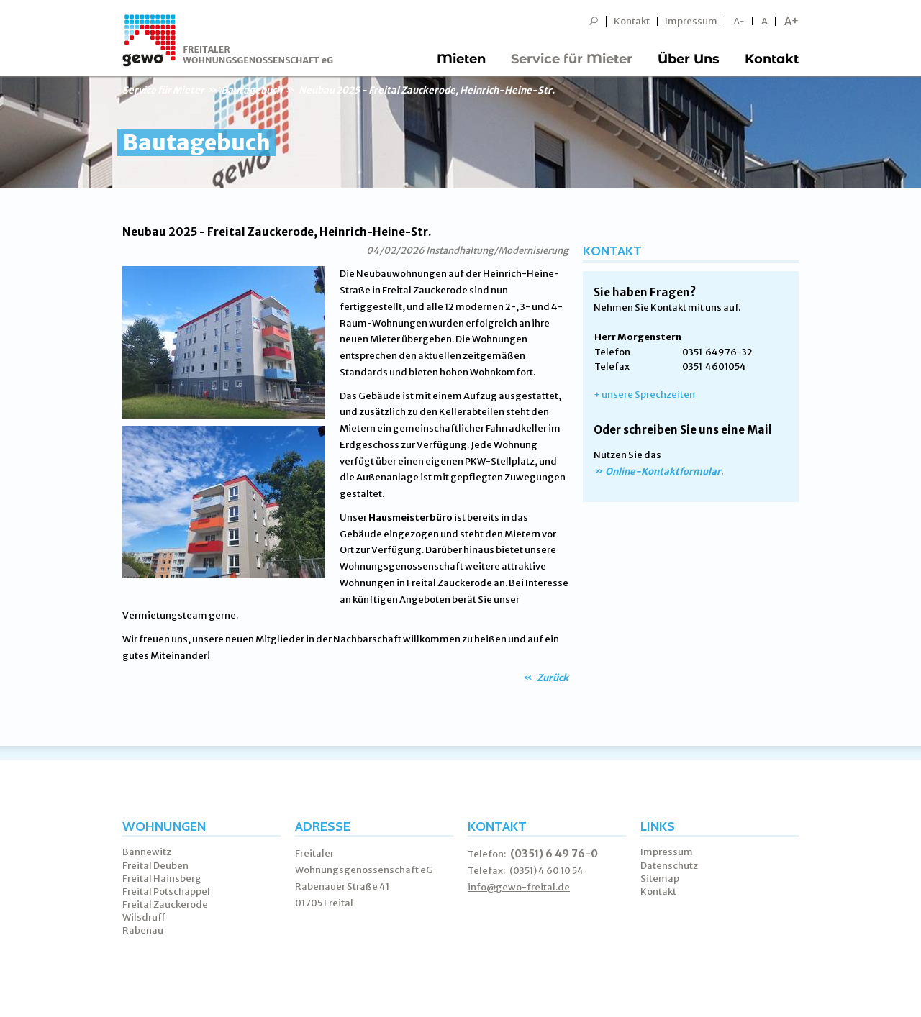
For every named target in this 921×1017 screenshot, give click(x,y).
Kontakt (632, 21)
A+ (791, 21)
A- (739, 21)
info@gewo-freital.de (519, 887)
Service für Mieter (571, 59)
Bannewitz (146, 852)
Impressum (691, 21)
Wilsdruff (144, 917)
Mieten (461, 59)
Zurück (551, 678)
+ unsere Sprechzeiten (644, 394)
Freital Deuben (155, 865)
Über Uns (689, 59)
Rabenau (142, 930)
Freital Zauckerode (165, 904)
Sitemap (659, 878)
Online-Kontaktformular (663, 471)
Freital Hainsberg (161, 878)
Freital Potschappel (166, 891)
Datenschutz (669, 865)
